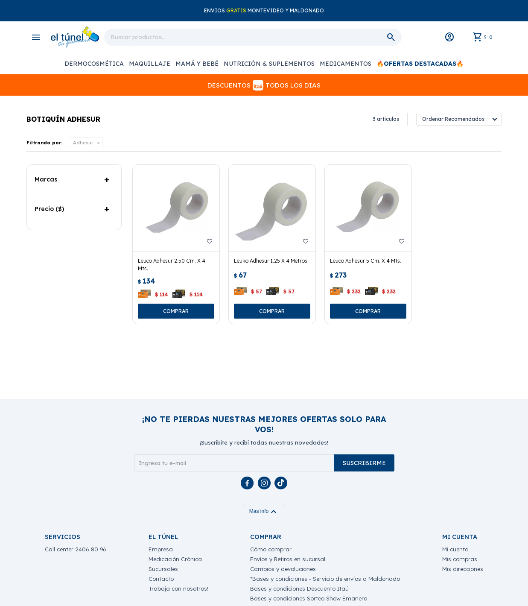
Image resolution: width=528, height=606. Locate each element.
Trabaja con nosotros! (178, 588)
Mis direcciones (462, 568)
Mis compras (459, 559)
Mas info (264, 511)
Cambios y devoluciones (283, 568)
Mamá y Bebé (197, 63)
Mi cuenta (455, 549)
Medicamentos (345, 63)
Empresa (161, 549)
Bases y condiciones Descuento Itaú (299, 588)
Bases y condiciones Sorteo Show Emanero (308, 598)
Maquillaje (149, 63)
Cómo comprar (271, 549)
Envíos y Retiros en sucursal (287, 559)
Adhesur (83, 143)
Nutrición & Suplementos (269, 63)
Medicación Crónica (175, 559)
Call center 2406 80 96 (75, 549)
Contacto (161, 578)
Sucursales (163, 568)
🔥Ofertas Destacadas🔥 (420, 63)
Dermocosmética (94, 63)
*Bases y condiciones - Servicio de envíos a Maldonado (325, 578)
